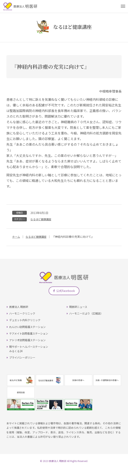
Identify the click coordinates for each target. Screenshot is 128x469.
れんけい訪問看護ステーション (28, 328)
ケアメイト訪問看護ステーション (30, 335)
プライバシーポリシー (23, 359)
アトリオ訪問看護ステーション (28, 341)
